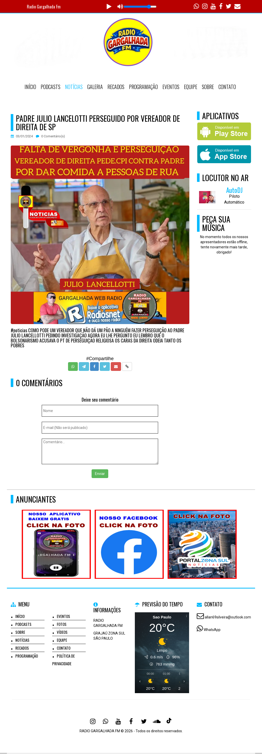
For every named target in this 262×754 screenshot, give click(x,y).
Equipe (190, 87)
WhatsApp (212, 630)
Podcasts (50, 87)
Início (30, 87)
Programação (143, 87)
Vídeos (62, 632)
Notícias (74, 87)
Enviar (100, 474)
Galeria (95, 87)
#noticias (19, 330)
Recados (115, 87)
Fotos (62, 624)
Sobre (208, 87)
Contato (227, 87)
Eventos (170, 87)
